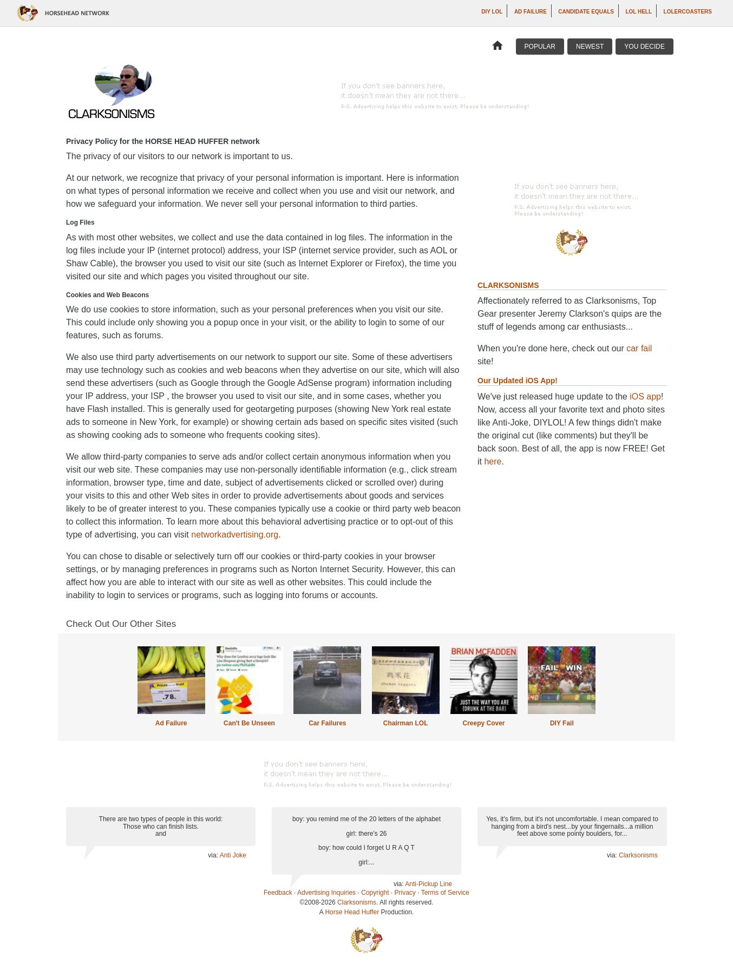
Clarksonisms (638, 855)
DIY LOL (491, 12)
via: (213, 855)
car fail (639, 348)
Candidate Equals (586, 12)
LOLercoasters (688, 12)
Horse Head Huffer (352, 912)
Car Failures (327, 723)
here (492, 461)
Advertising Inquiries (326, 892)
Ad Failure (530, 12)
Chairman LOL (405, 723)
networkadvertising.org (234, 534)
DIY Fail (562, 723)
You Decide (644, 46)
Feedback (278, 892)
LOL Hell (638, 12)
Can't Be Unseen (249, 723)
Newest (590, 46)
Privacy (405, 892)
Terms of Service (445, 892)
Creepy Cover (483, 723)
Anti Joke (233, 855)
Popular (540, 46)
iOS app (645, 396)
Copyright (375, 892)
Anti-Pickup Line (428, 884)
